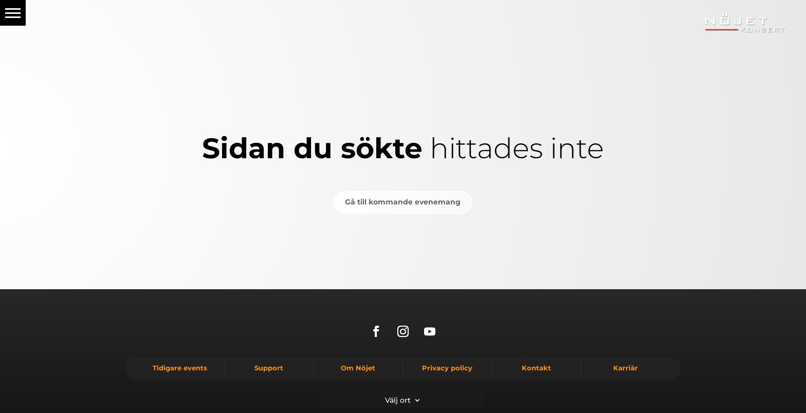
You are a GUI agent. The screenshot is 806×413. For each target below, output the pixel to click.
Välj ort (398, 400)
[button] (13, 13)
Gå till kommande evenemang (403, 201)
